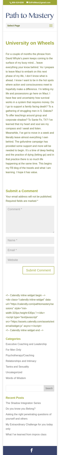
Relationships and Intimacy (21, 361)
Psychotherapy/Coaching (20, 355)
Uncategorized (14, 372)
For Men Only (13, 349)
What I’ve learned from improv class (26, 434)
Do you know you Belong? (21, 408)
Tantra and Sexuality (17, 366)
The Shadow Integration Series (23, 403)
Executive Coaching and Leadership (26, 344)
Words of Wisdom (16, 378)
